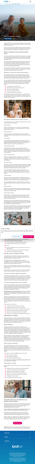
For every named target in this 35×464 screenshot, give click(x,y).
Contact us (7, 441)
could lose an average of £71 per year (11, 289)
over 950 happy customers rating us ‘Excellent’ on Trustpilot (17, 409)
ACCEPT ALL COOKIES (28, 236)
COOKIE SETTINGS (17, 236)
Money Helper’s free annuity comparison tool (12, 291)
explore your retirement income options (20, 359)
